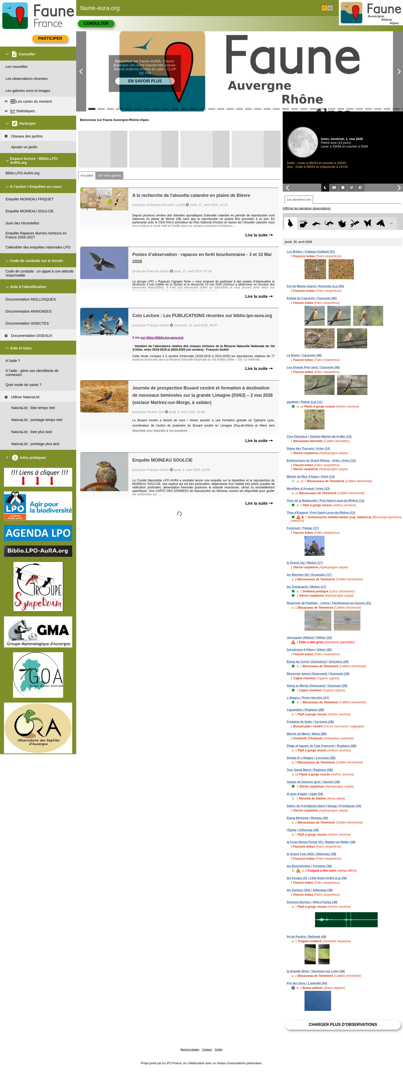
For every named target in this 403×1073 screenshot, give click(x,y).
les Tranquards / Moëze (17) (306, 587)
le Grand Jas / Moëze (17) (305, 563)
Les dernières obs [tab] (299, 199)
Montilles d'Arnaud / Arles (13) (308, 488)
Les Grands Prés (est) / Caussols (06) (313, 367)
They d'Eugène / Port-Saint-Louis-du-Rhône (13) (321, 512)
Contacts (207, 1049)
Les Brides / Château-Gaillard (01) (311, 251)
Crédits (219, 1049)
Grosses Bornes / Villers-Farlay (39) (312, 902)
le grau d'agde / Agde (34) (305, 794)
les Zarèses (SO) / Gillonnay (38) (310, 890)
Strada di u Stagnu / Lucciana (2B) (311, 758)
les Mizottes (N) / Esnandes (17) (309, 575)
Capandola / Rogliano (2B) (305, 710)
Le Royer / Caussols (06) (304, 355)
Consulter (96, 23)
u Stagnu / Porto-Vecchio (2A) (308, 698)
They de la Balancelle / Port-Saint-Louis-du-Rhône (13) (325, 500)
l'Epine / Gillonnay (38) (303, 830)
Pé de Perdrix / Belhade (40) (306, 936)
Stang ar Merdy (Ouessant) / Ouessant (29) (317, 686)
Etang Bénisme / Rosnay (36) (307, 818)
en (330, 8)
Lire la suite (259, 235)
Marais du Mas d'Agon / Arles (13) (311, 476)
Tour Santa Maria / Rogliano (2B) (310, 770)
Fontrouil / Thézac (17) (303, 528)
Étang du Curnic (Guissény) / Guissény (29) (318, 661)
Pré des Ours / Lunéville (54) (307, 983)
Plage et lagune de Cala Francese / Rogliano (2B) (321, 746)
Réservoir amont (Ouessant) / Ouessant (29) (318, 674)
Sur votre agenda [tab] (109, 175)
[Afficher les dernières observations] (307, 208)
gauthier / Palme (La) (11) (305, 402)
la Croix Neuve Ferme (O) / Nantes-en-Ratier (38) (321, 842)
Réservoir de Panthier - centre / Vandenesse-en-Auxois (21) (329, 603)
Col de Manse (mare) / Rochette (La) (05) (315, 286)
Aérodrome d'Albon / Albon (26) (309, 649)
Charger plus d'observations (343, 1024)
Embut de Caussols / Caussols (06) (312, 298)
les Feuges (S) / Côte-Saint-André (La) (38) (317, 878)
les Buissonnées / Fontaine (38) (309, 866)
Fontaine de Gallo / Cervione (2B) (310, 722)
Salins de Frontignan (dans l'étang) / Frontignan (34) (324, 806)
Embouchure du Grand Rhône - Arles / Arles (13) (321, 460)
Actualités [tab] (86, 175)
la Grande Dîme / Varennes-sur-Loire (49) (316, 971)
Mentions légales (189, 1049)
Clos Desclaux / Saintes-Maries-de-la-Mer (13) (319, 436)
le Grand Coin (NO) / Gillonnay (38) (311, 854)
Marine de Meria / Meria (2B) (307, 734)
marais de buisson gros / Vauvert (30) (313, 782)
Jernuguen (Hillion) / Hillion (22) (309, 637)
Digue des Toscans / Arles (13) (308, 448)
